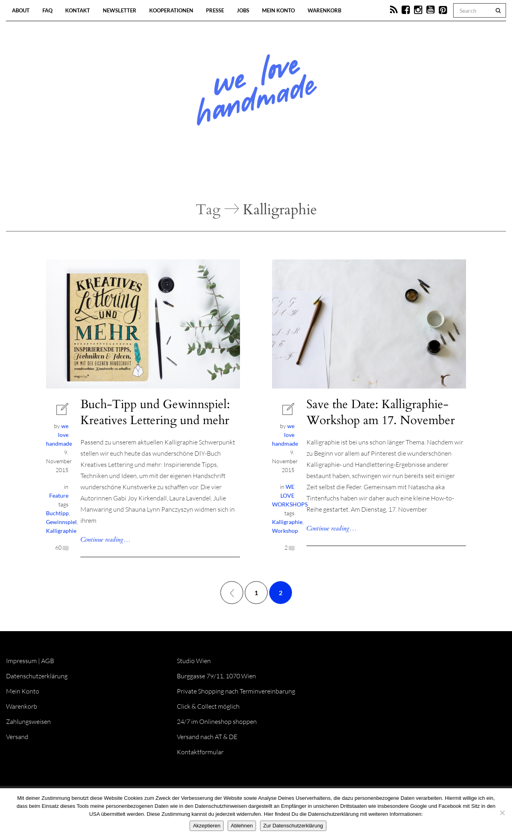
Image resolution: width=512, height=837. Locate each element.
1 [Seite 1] (256, 592)
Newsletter (119, 10)
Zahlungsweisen (28, 721)
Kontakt (77, 10)
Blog (173, 176)
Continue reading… (105, 539)
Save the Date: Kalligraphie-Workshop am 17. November (380, 412)
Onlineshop (325, 176)
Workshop (285, 530)
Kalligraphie (61, 530)
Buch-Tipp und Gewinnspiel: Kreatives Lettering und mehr (155, 412)
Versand (17, 737)
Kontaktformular (200, 752)
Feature (58, 495)
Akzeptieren (206, 826)
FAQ (47, 10)
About (21, 10)
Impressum (21, 661)
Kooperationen (171, 10)
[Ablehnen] (502, 813)
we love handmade (59, 434)
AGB (47, 661)
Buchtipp (57, 513)
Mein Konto (278, 10)
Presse (215, 10)
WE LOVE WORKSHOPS (290, 495)
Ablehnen (242, 826)
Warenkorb (324, 10)
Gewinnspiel (61, 521)
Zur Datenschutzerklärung (293, 826)
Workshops (241, 176)
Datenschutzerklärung (37, 676)
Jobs (243, 10)
